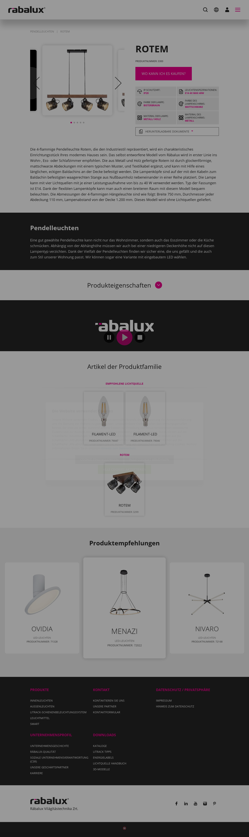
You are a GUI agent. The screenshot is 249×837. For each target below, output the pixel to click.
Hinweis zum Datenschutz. (119, 425)
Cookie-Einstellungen (99, 437)
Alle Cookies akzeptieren (124, 447)
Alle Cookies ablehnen (149, 437)
